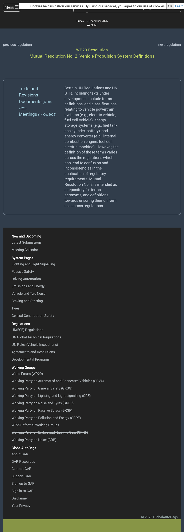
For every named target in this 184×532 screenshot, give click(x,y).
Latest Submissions (27, 242)
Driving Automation (26, 279)
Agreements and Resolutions (33, 352)
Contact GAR (21, 468)
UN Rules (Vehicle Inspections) (35, 344)
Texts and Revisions (28, 91)
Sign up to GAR (23, 483)
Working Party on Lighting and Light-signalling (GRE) (51, 395)
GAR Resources (23, 461)
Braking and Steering (27, 301)
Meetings (28, 114)
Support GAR (21, 476)
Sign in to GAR (23, 491)
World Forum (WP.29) (27, 373)
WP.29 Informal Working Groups (35, 425)
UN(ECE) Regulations (27, 329)
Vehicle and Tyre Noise (28, 293)
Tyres (15, 308)
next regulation (169, 44)
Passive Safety (23, 271)
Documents (30, 101)
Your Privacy (21, 505)
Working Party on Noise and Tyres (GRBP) (43, 403)
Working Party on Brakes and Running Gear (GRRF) (50, 432)
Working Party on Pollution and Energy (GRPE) (46, 417)
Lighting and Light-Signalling (33, 264)
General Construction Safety (33, 315)
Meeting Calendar (25, 249)
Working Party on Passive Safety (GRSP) (42, 410)
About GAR (20, 454)
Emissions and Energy (28, 286)
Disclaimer (20, 498)
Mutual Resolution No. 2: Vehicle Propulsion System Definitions (92, 56)
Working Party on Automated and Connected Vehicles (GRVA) (58, 381)
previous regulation (17, 44)
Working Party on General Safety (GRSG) (42, 388)
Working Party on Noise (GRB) (34, 439)
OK (170, 6)
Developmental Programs (31, 359)
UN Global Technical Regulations (36, 337)
